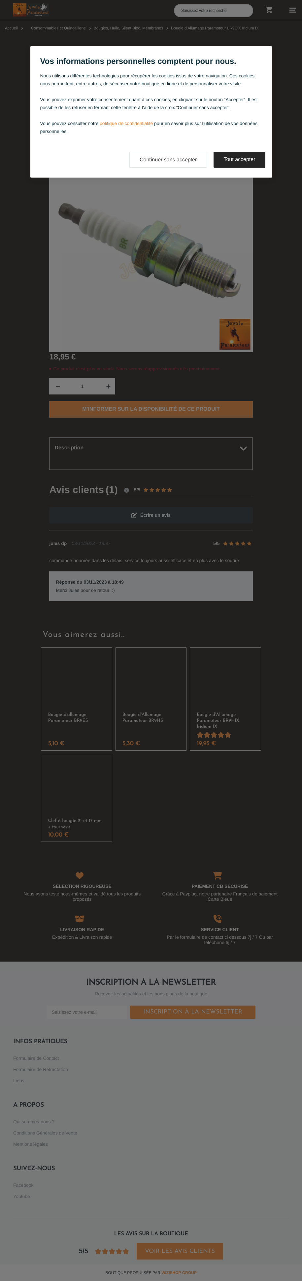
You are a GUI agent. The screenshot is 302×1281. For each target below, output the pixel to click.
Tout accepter (239, 159)
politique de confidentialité (126, 123)
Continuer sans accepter (168, 160)
